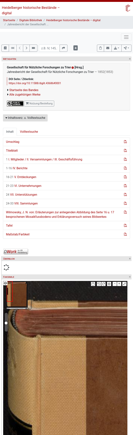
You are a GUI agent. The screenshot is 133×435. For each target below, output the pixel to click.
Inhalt (10, 131)
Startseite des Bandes (23, 90)
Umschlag (12, 142)
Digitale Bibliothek (30, 20)
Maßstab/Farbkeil (18, 234)
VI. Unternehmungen (23, 186)
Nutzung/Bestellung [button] (39, 103)
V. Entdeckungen (21, 177)
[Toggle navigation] (126, 37)
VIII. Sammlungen (22, 203)
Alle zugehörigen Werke (25, 94)
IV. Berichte (16, 168)
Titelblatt (12, 150)
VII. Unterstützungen (21, 194)
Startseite (9, 20)
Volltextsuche (29, 131)
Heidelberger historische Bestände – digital (73, 20)
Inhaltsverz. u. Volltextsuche (25, 118)
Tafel (9, 225)
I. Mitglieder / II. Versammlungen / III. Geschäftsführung (44, 159)
